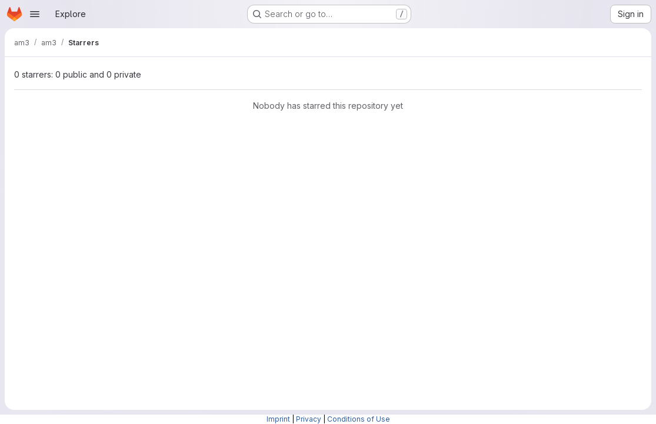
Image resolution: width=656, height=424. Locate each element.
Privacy (308, 419)
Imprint (278, 419)
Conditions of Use (358, 419)
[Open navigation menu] (34, 14)
